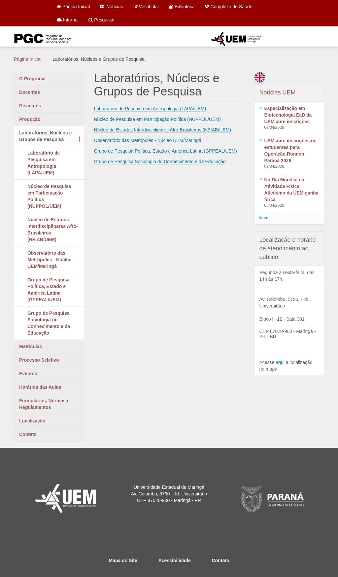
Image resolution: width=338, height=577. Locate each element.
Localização (32, 420)
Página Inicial (73, 6)
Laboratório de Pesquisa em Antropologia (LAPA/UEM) (43, 162)
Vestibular (146, 6)
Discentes (30, 105)
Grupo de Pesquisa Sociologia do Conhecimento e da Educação (48, 323)
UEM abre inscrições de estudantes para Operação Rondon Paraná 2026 (290, 150)
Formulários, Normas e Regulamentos (44, 404)
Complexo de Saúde (229, 6)
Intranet (68, 19)
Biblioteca (182, 6)
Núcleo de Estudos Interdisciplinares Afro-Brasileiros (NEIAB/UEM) (52, 229)
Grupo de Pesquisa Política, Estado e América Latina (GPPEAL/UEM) (48, 289)
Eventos (28, 373)
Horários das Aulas (40, 387)
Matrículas (30, 346)
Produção (30, 119)
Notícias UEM (277, 92)
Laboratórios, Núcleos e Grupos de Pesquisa (45, 136)
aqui (280, 362)
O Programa (32, 78)
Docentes (29, 92)
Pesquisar (101, 19)
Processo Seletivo (39, 360)
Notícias (111, 6)
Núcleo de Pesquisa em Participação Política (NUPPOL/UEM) (49, 196)
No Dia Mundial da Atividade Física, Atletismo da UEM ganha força (291, 189)
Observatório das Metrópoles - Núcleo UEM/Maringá (49, 259)
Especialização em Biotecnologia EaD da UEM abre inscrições (288, 115)
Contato (28, 434)
